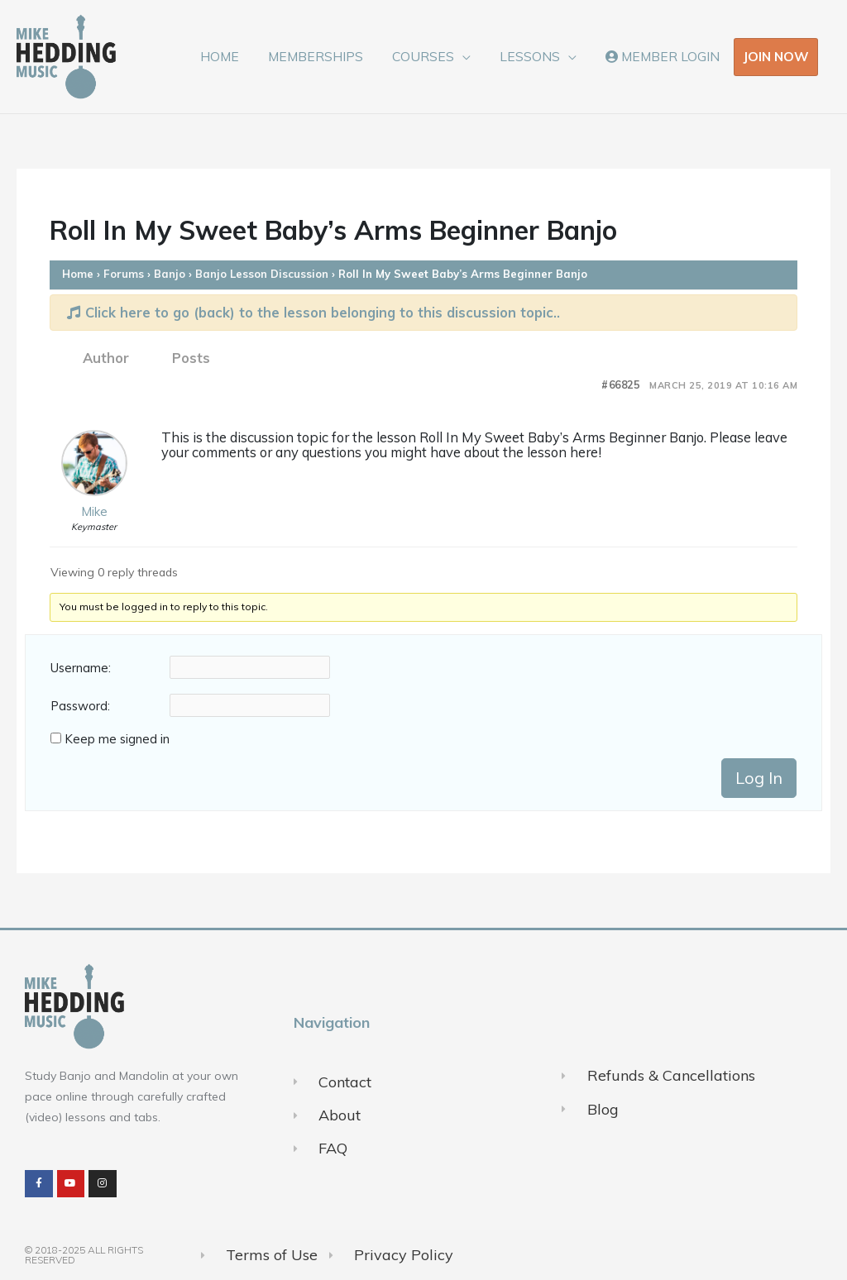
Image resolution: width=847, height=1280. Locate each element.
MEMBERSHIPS (325, 56)
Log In (758, 777)
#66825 (620, 385)
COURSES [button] (431, 56)
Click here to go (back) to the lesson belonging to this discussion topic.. (313, 312)
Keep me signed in (117, 739)
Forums (123, 273)
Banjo (169, 273)
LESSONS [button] (534, 56)
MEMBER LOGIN (663, 56)
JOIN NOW (776, 56)
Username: (80, 668)
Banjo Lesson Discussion (261, 273)
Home (77, 273)
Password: (80, 706)
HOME (232, 56)
